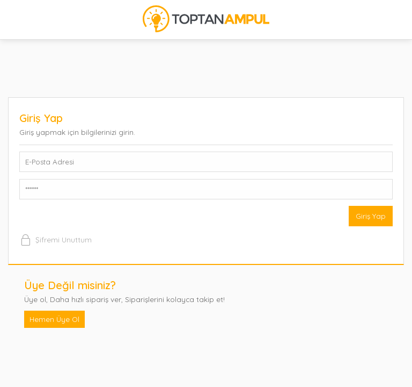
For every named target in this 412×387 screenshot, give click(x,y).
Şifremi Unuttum (55, 239)
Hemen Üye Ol (54, 319)
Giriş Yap (371, 215)
